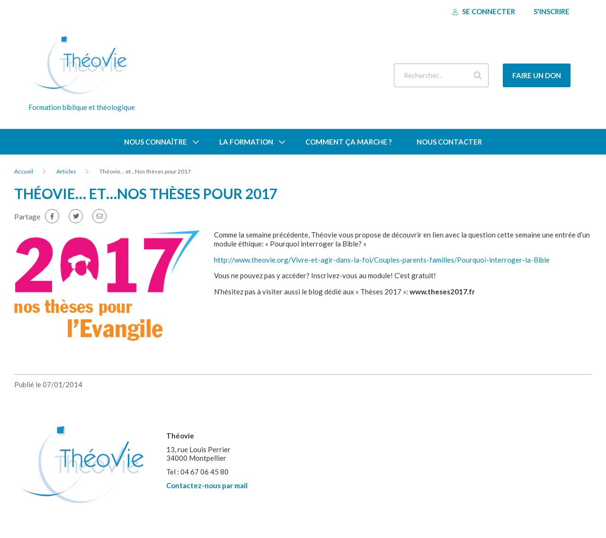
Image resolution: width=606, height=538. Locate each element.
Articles (66, 171)
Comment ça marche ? (348, 141)
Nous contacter (449, 141)
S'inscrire (552, 11)
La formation (246, 141)
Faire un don (536, 75)
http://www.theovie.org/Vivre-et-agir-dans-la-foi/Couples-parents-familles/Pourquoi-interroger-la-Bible (382, 259)
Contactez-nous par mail (207, 485)
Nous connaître (155, 141)
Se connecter (484, 11)
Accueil (23, 171)
